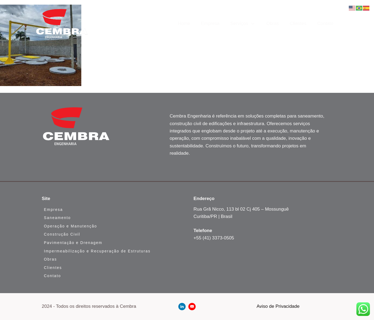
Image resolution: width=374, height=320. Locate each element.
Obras (272, 23)
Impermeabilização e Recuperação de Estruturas (97, 251)
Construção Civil (62, 234)
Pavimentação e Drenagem (73, 242)
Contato (325, 23)
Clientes (298, 23)
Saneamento (57, 218)
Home (184, 23)
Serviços (243, 23)
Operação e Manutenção (70, 226)
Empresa (210, 23)
